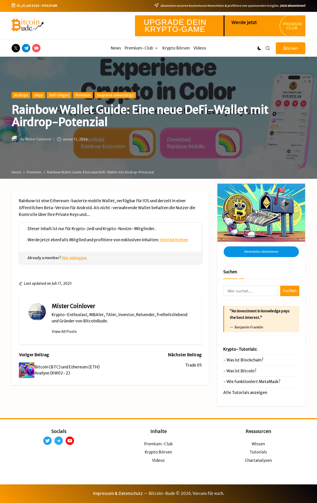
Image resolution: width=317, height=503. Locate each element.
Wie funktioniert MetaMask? (253, 381)
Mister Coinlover (73, 306)
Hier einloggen (74, 257)
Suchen (230, 272)
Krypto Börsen (158, 452)
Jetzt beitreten (174, 239)
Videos (158, 460)
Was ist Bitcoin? (241, 371)
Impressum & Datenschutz (118, 493)
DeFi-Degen (59, 95)
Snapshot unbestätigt (115, 95)
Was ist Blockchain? (244, 360)
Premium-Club (158, 444)
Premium (83, 95)
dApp (38, 95)
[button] (290, 48)
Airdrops (21, 95)
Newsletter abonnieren (261, 252)
